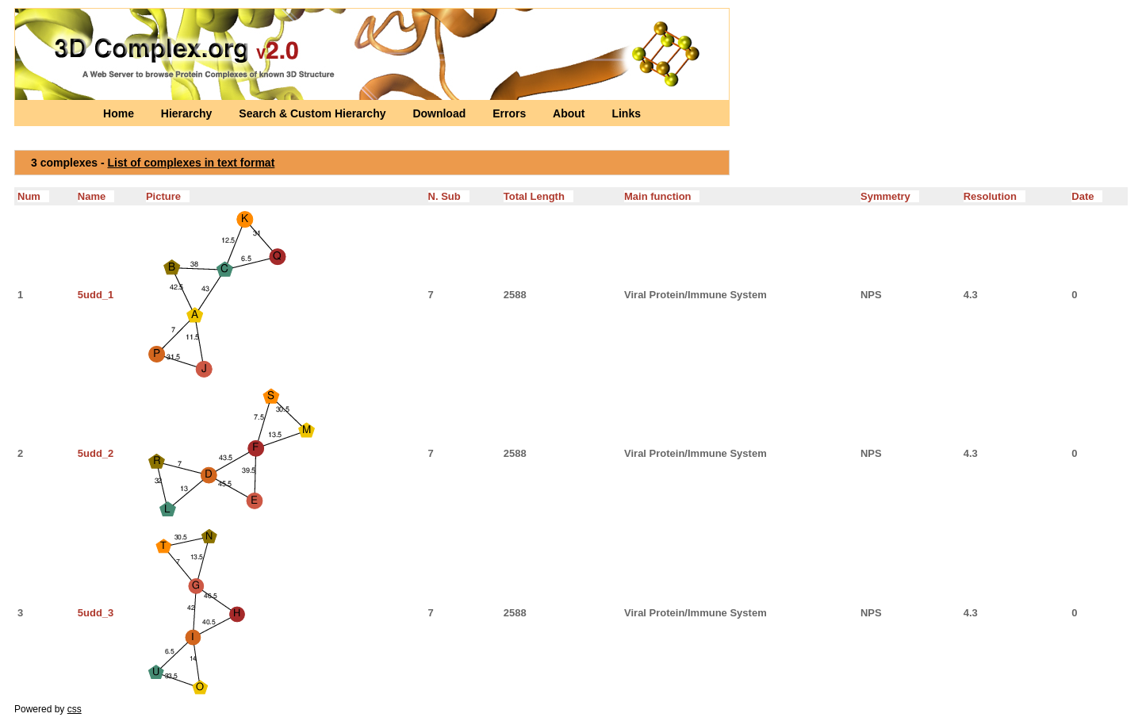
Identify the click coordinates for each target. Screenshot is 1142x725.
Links (626, 113)
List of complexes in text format (191, 162)
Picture (168, 196)
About (570, 113)
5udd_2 (96, 453)
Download (440, 113)
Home (120, 113)
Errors (510, 113)
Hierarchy (188, 113)
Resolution (994, 196)
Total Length (538, 196)
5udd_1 (96, 295)
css (74, 709)
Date (1086, 196)
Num (33, 196)
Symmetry (889, 196)
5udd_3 (96, 613)
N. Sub (448, 196)
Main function (661, 196)
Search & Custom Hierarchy (314, 113)
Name (96, 196)
